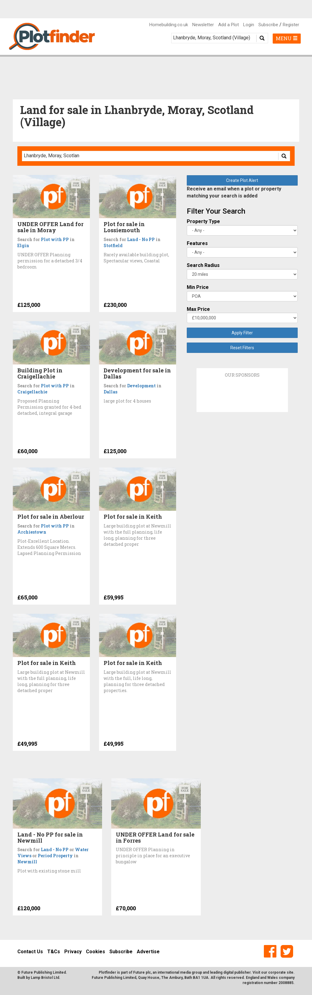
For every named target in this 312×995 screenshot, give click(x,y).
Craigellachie (32, 392)
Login (248, 24)
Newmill (27, 862)
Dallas (110, 392)
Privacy (73, 951)
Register (291, 24)
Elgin (23, 245)
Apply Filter (242, 332)
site (290, 972)
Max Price (198, 309)
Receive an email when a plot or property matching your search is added (234, 192)
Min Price (198, 287)
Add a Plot (228, 24)
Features (197, 243)
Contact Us (30, 951)
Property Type (203, 221)
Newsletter (203, 24)
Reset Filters (242, 347)
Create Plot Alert (242, 180)
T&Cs (53, 951)
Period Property (55, 855)
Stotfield (113, 245)
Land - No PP (141, 239)
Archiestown (31, 532)
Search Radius (203, 265)
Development (141, 386)
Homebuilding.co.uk (168, 24)
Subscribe (268, 24)
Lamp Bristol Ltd (45, 977)
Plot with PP (55, 239)
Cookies (95, 951)
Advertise (148, 951)
